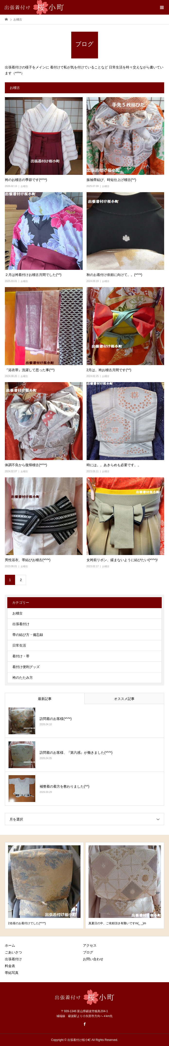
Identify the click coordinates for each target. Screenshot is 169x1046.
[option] (44, 885)
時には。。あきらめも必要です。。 (114, 465)
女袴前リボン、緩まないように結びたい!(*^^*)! (122, 560)
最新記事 (45, 699)
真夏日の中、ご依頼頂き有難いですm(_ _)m (117, 923)
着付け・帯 (20, 656)
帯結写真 (11, 973)
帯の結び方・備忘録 (27, 635)
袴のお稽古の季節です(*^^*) (26, 180)
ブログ (88, 952)
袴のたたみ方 (22, 677)
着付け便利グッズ (26, 667)
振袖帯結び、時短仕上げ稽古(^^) (111, 180)
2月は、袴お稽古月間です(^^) (109, 370)
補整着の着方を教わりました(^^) (64, 786)
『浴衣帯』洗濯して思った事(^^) (29, 370)
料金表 (10, 966)
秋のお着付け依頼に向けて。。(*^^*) (114, 275)
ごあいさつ (13, 952)
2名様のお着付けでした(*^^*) (27, 923)
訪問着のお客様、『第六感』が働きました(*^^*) (76, 752)
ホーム (10, 945)
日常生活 (19, 645)
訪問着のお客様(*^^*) (55, 719)
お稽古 (24, 186)
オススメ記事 (124, 699)
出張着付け (20, 624)
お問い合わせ (93, 959)
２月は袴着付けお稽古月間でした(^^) (33, 275)
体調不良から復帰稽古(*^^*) (26, 465)
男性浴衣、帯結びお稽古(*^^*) (27, 560)
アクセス (90, 945)
